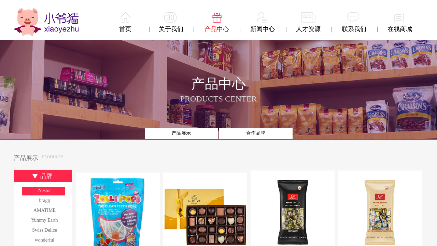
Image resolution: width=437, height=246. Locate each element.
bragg (44, 200)
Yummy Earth (44, 220)
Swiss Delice (44, 230)
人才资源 (308, 29)
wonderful (45, 240)
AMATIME (44, 210)
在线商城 (399, 29)
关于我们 (171, 29)
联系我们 (354, 29)
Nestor (44, 190)
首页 (125, 29)
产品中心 (217, 29)
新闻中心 (262, 29)
